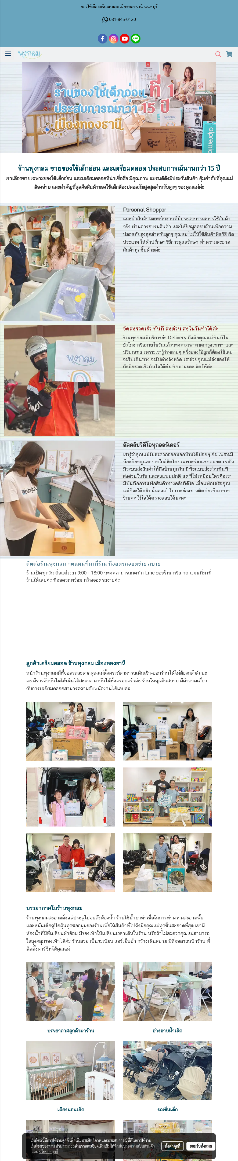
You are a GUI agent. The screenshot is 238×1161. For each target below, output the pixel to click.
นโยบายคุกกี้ (48, 1151)
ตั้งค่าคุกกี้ (172, 1146)
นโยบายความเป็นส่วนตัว (136, 1146)
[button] (216, 54)
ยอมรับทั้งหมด (201, 1146)
